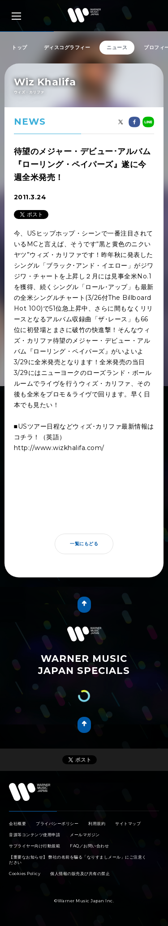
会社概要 (17, 823)
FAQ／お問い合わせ (89, 845)
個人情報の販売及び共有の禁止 (80, 873)
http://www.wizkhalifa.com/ (59, 448)
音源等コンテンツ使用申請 (34, 834)
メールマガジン (85, 834)
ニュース (117, 47)
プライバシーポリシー (57, 823)
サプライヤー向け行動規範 (34, 845)
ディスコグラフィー (67, 47)
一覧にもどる (84, 544)
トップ (19, 47)
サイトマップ (128, 823)
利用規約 (96, 823)
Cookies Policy (24, 873)
